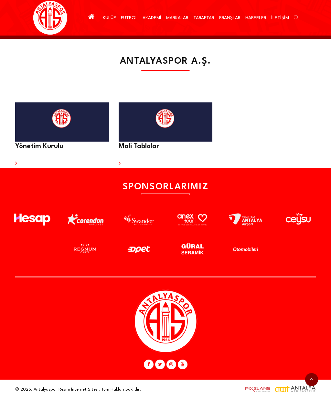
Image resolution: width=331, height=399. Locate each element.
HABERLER (255, 18)
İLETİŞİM (280, 18)
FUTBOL (129, 18)
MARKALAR (177, 18)
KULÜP (109, 18)
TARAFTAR (203, 18)
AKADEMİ (152, 18)
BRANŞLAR (229, 18)
